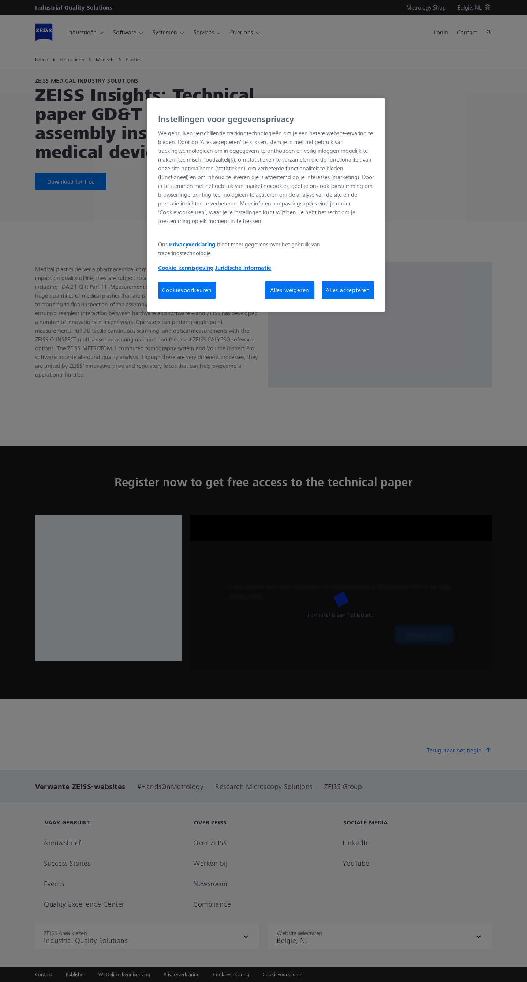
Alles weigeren (289, 290)
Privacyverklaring (192, 244)
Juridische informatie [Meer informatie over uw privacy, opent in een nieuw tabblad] (243, 268)
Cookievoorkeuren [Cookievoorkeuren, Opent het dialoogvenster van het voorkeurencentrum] (187, 290)
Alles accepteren (348, 290)
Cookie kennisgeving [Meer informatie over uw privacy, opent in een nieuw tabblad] (186, 268)
